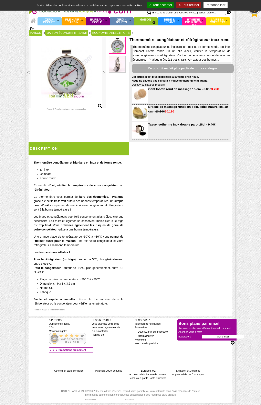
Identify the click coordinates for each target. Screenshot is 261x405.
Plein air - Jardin (73, 21)
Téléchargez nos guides (147, 323)
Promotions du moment (72, 350)
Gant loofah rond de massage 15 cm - (183, 89)
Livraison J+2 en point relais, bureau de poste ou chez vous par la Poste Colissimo (148, 374)
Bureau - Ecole (97, 21)
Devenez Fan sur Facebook (151, 331)
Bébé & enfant (169, 21)
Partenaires (141, 327)
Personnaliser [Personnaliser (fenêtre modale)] (216, 5)
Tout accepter (160, 5)
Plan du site (98, 334)
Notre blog (140, 339)
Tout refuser (188, 5)
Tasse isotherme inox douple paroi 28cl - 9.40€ (182, 124)
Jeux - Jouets (121, 21)
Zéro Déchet (49, 21)
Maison (145, 19)
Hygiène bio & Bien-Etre (193, 21)
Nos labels (129, 400)
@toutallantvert (144, 336)
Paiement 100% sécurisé (108, 370)
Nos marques (90, 400)
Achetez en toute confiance (69, 370)
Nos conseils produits (146, 343)
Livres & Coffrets (217, 21)
